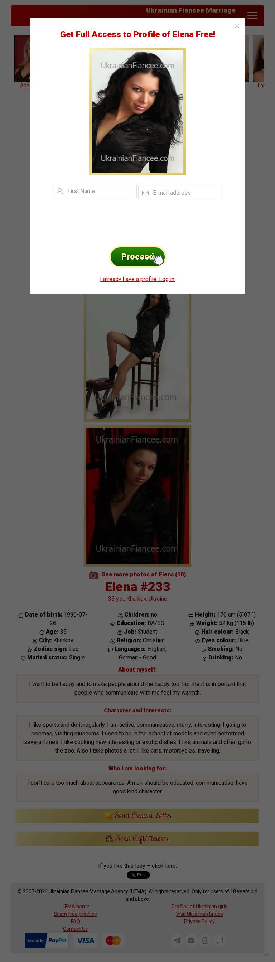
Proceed (143, 257)
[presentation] (126, 221)
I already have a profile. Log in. (137, 279)
